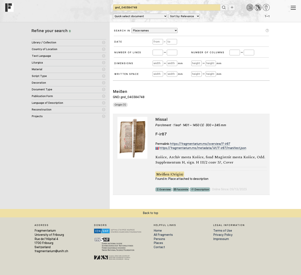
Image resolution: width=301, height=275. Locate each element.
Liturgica (37, 62)
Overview (165, 189)
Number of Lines (127, 52)
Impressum (221, 239)
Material (37, 69)
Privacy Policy (223, 234)
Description (202, 189)
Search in (146, 30)
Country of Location (44, 49)
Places (158, 243)
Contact (159, 247)
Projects (37, 116)
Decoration (39, 82)
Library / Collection (44, 42)
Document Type (42, 89)
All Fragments (163, 234)
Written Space (126, 74)
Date (118, 41)
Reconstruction (41, 109)
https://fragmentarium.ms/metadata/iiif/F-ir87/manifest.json (202, 148)
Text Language (41, 55)
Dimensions (123, 63)
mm (180, 63)
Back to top (150, 213)
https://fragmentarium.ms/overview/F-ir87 (200, 143)
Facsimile (182, 189)
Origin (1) (120, 104)
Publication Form (42, 96)
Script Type (39, 76)
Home (158, 230)
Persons (159, 239)
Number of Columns (207, 52)
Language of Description (47, 102)
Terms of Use (222, 230)
